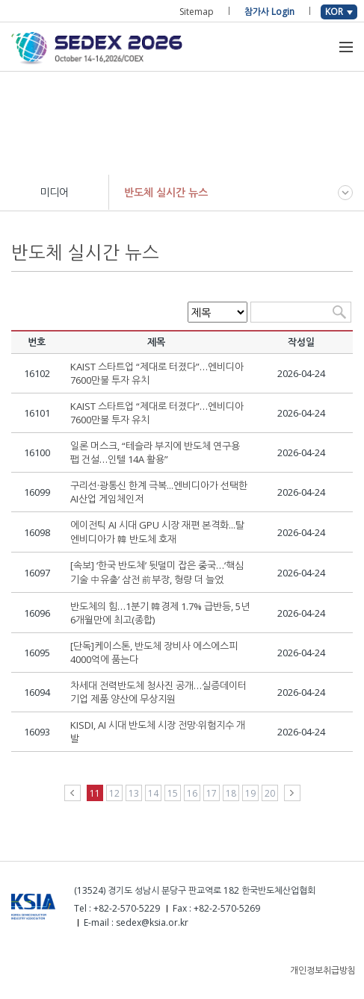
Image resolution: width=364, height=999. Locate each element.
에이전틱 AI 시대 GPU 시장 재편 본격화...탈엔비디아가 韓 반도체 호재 (157, 532)
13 (134, 793)
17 (211, 793)
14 (153, 793)
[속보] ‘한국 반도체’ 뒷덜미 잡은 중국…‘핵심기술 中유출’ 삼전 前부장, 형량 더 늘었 (157, 572)
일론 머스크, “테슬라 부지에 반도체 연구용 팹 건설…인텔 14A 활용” (155, 452)
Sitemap (196, 11)
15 (172, 793)
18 (231, 793)
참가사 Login (269, 11)
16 (192, 793)
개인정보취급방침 (323, 970)
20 (270, 793)
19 (250, 793)
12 (114, 793)
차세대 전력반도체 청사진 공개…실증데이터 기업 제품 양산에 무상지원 (158, 692)
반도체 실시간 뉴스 (166, 192)
